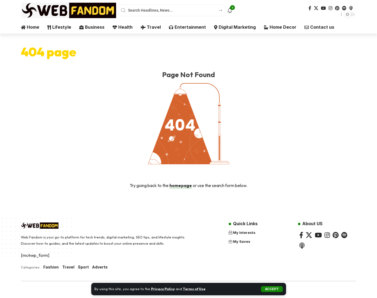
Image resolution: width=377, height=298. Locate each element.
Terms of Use (195, 289)
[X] (316, 8)
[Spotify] (344, 8)
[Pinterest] (337, 8)
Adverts (100, 267)
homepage (180, 185)
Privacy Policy (163, 289)
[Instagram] (330, 8)
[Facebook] (310, 8)
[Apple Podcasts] (351, 8)
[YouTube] (323, 8)
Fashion (51, 267)
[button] (272, 289)
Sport (83, 267)
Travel (68, 267)
